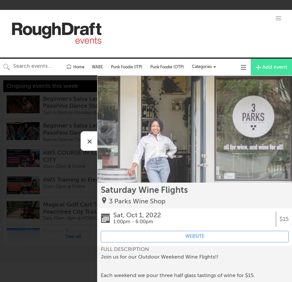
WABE (97, 67)
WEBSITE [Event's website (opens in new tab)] (194, 236)
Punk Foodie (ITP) (126, 67)
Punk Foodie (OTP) (167, 67)
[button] (278, 18)
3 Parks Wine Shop (137, 201)
